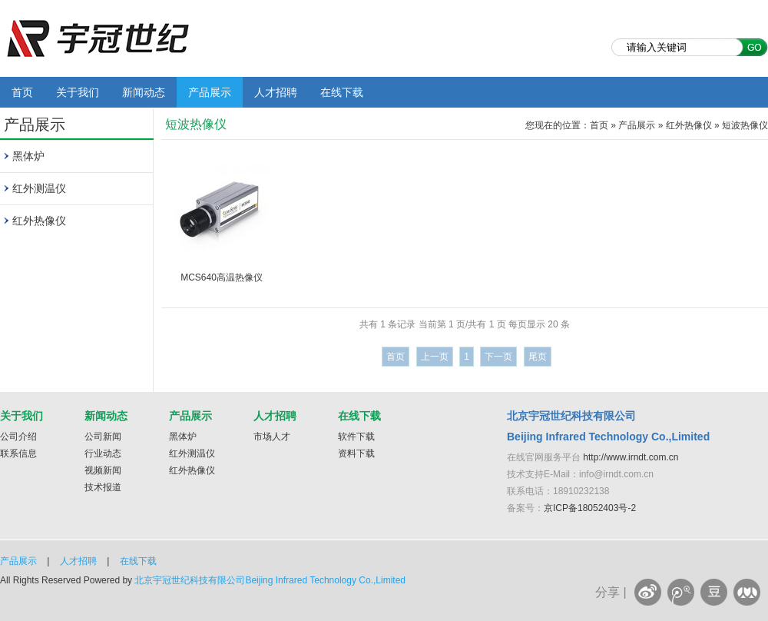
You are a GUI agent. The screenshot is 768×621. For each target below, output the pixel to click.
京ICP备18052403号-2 (590, 508)
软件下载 (356, 436)
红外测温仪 (39, 188)
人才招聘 (275, 92)
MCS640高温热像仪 (221, 277)
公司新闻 (102, 436)
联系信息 (18, 453)
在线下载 (341, 92)
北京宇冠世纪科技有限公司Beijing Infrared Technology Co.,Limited (270, 580)
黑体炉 (28, 156)
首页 (22, 92)
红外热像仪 (39, 220)
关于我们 (77, 92)
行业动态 (102, 453)
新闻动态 (143, 92)
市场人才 (271, 436)
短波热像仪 (745, 125)
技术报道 (102, 487)
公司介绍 (18, 436)
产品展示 (209, 92)
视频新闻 (102, 470)
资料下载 (356, 453)
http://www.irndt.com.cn (630, 457)
